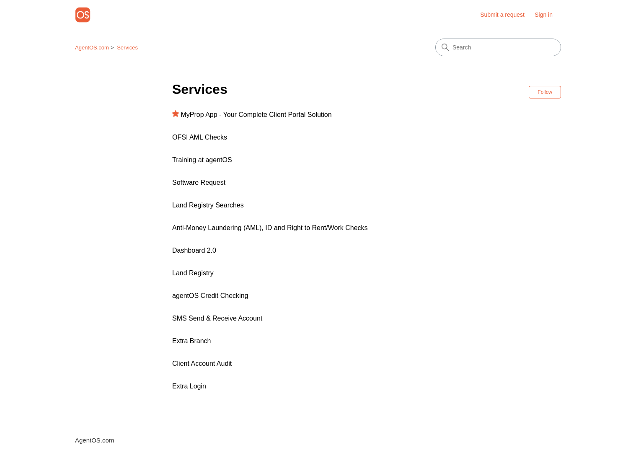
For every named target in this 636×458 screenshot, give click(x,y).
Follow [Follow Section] (545, 92)
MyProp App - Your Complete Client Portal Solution (256, 114)
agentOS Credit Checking (210, 295)
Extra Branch (191, 340)
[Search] (498, 47)
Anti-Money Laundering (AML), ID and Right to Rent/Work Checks (270, 227)
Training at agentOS (202, 159)
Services (127, 47)
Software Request (198, 182)
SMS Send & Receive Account (217, 318)
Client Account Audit (202, 363)
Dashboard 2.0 (194, 250)
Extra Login (189, 386)
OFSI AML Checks (199, 137)
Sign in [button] (544, 14)
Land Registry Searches (208, 205)
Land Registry (193, 273)
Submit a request (502, 14)
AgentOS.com (92, 47)
